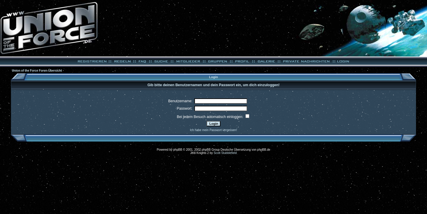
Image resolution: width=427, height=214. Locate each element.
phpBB (177, 149)
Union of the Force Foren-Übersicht (37, 70)
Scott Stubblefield (225, 153)
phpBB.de (263, 149)
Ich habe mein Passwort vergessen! (213, 130)
